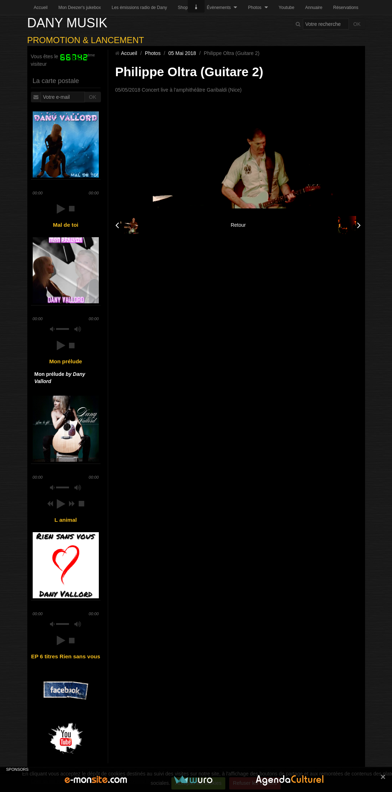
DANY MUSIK (67, 22)
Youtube (287, 7)
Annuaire (313, 7)
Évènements (219, 7)
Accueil (41, 7)
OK (356, 24)
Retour (238, 225)
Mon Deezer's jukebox (79, 7)
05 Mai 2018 (182, 53)
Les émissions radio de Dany (139, 7)
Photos (254, 7)
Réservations (345, 7)
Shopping (187, 7)
